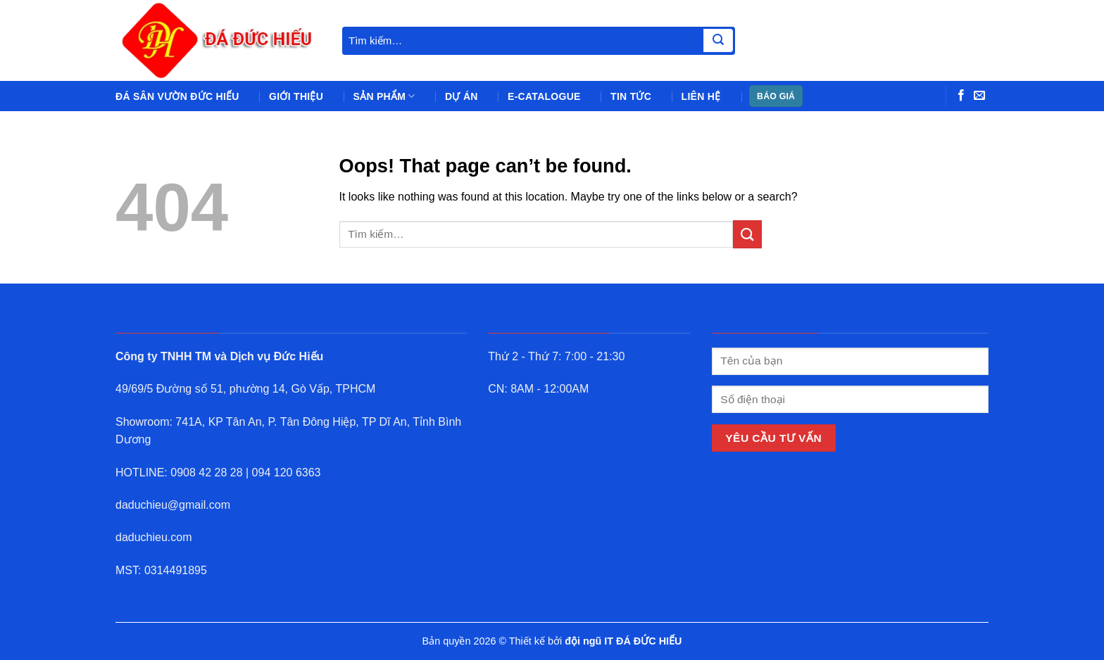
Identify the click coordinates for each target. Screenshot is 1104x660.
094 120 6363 (286, 472)
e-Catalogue (544, 96)
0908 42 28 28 (206, 472)
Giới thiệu (296, 96)
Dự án (461, 96)
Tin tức (630, 96)
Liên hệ (701, 96)
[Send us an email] (979, 95)
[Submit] (718, 41)
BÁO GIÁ (776, 96)
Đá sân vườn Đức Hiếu (177, 96)
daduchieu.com (153, 537)
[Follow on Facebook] (961, 95)
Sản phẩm (384, 96)
